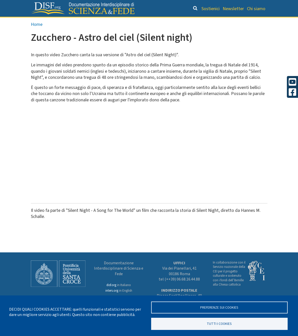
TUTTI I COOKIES (219, 323)
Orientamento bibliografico (115, 21)
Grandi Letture (59, 21)
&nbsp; (101, 157)
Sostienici (210, 9)
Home (36, 34)
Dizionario (166, 21)
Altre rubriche (245, 21)
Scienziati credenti (203, 21)
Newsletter (233, 9)
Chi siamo (256, 9)
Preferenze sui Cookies (219, 307)
